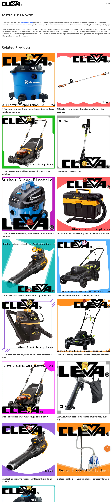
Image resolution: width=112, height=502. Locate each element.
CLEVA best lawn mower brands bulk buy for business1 (28, 295)
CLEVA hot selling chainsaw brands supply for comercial (83, 354)
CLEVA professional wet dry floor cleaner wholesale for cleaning (28, 234)
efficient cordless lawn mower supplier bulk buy (25, 416)
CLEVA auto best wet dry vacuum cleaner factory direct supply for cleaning (28, 110)
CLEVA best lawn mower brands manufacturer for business (80, 110)
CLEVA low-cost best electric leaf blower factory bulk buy (82, 418)
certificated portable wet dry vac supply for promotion (83, 233)
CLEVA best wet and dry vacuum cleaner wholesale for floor (27, 356)
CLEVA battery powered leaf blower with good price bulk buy (26, 172)
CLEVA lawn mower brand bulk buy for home (78, 295)
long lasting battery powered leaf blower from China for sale (27, 480)
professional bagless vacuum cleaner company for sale (83, 479)
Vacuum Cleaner (27, 23)
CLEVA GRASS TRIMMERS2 (69, 171)
